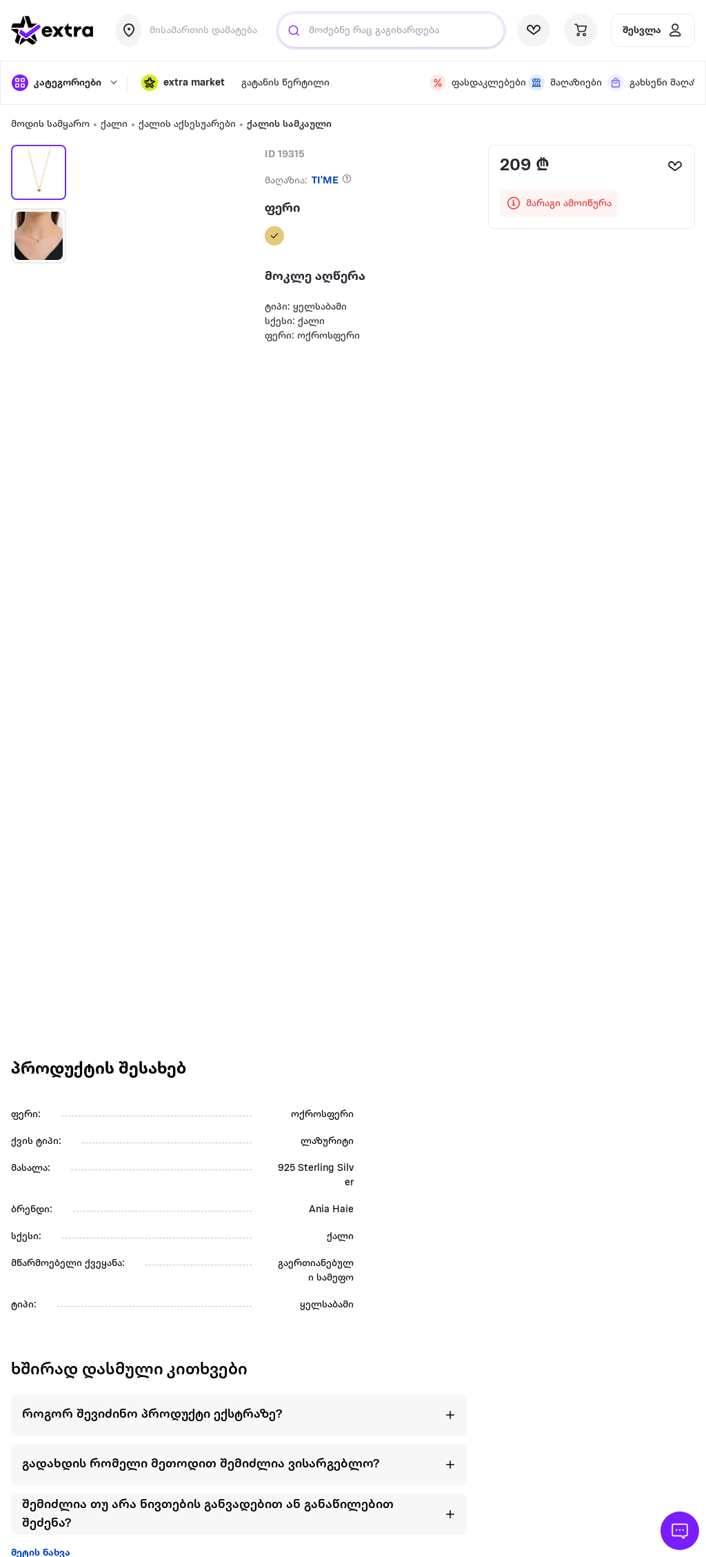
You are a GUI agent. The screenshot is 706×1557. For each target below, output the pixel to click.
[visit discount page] (471, 82)
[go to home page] (52, 30)
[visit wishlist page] (533, 30)
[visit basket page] (580, 30)
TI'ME (325, 181)
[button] (183, 82)
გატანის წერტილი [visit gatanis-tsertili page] (285, 83)
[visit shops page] (559, 82)
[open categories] (62, 82)
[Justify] (294, 30)
